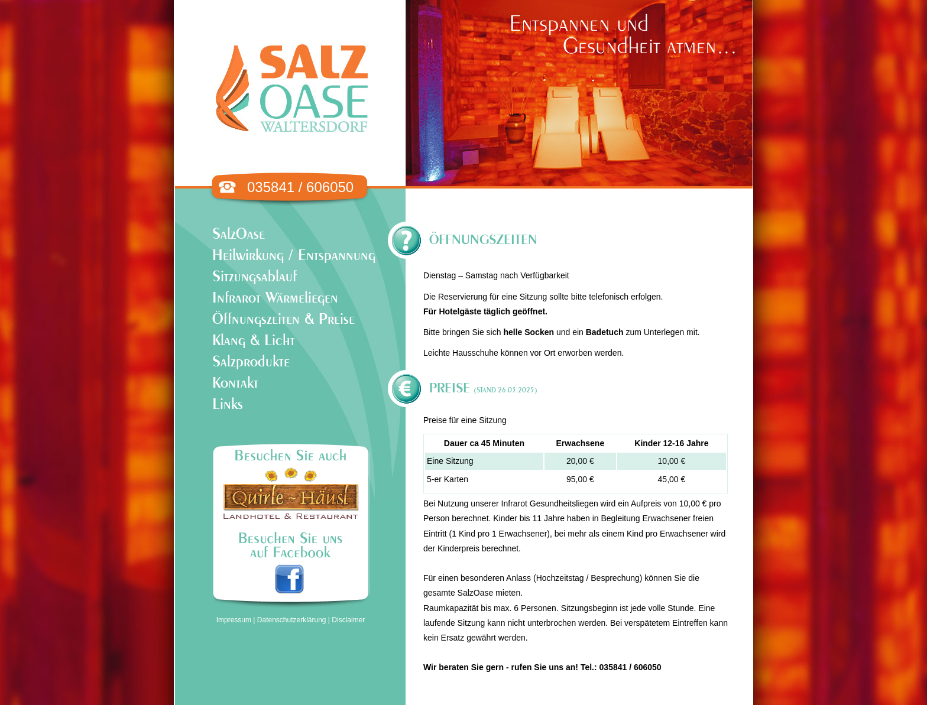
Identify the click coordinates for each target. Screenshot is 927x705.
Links (227, 404)
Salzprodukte (251, 362)
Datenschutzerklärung (291, 620)
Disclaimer (348, 620)
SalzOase (238, 234)
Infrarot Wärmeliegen (275, 298)
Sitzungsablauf (254, 277)
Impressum (233, 620)
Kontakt (235, 383)
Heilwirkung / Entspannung (293, 256)
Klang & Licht (253, 341)
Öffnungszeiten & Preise (283, 319)
